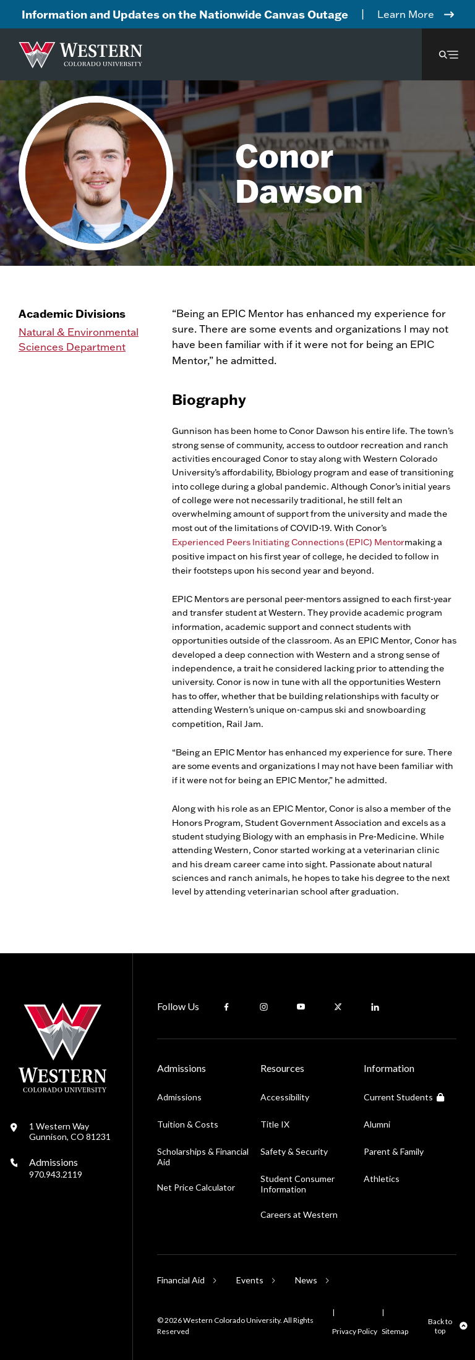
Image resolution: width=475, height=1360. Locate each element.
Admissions (55, 1167)
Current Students (404, 1097)
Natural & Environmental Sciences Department (79, 339)
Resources (282, 1068)
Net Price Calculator (196, 1187)
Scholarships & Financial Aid (203, 1156)
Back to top (440, 1326)
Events (249, 1280)
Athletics (382, 1178)
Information (389, 1068)
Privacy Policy (354, 1331)
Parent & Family (394, 1151)
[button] (448, 54)
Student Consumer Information (297, 1183)
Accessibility (284, 1097)
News (306, 1280)
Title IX (274, 1124)
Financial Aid (181, 1280)
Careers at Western (299, 1214)
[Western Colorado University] (62, 1089)
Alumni (377, 1124)
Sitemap (395, 1331)
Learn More (405, 13)
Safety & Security (294, 1151)
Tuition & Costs (187, 1124)
